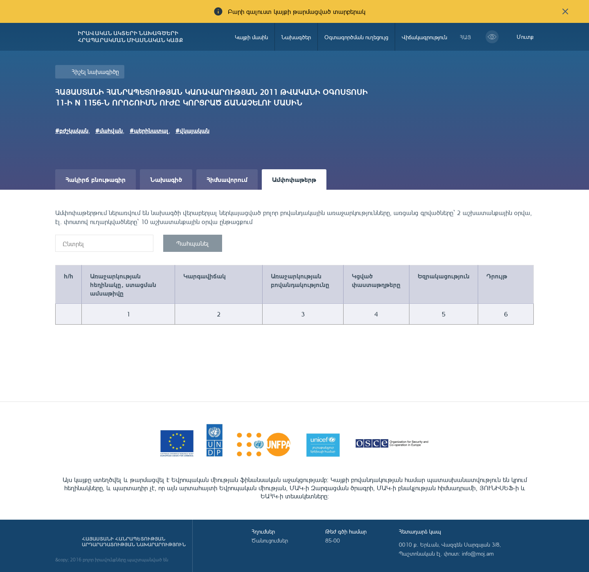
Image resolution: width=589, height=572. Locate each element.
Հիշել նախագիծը (95, 72)
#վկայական (192, 130)
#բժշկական (71, 130)
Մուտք (525, 36)
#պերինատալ (149, 130)
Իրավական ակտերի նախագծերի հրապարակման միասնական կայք (130, 37)
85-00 (332, 540)
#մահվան (109, 130)
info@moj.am (478, 553)
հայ (465, 37)
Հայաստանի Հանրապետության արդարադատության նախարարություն (134, 541)
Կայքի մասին (251, 37)
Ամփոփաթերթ (294, 179)
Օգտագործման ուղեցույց (356, 37)
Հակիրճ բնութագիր (95, 179)
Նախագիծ (166, 179)
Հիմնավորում (227, 179)
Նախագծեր (296, 37)
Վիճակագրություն (424, 37)
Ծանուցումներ (270, 540)
